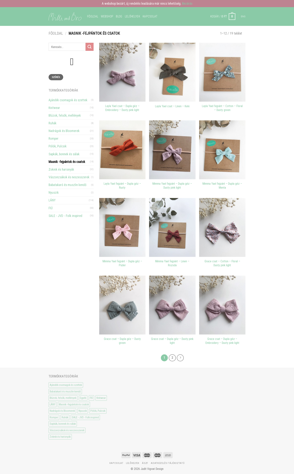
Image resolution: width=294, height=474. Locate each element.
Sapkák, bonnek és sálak (64, 154)
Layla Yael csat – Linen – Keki (172, 106)
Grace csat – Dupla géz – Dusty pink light (172, 341)
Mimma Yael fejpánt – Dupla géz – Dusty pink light (172, 185)
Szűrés (56, 77)
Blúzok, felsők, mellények (65, 115)
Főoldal (92, 16)
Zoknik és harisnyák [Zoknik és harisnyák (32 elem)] (60, 436)
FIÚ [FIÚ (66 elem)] (91, 397)
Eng (243, 16)
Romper (53, 138)
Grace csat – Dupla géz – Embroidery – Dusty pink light (222, 341)
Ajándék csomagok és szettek (68, 100)
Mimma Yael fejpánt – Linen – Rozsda (172, 263)
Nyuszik (54, 192)
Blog (119, 16)
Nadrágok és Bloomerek (64, 131)
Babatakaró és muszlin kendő (67, 185)
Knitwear (54, 108)
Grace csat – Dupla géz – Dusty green (122, 341)
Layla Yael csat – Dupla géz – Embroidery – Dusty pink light (122, 108)
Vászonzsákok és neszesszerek (69, 177)
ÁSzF (145, 463)
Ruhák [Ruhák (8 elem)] (65, 417)
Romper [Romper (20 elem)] (54, 417)
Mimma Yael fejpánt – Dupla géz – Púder (122, 263)
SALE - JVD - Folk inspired (65, 216)
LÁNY (52, 200)
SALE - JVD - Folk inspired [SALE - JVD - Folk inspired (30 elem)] (85, 417)
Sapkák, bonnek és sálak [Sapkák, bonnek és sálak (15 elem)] (63, 423)
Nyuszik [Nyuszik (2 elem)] (83, 410)
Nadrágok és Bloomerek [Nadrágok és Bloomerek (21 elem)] (62, 410)
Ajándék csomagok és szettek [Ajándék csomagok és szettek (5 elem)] (66, 384)
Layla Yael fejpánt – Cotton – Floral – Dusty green (222, 108)
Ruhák (52, 123)
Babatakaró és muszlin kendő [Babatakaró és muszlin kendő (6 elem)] (65, 391)
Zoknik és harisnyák (61, 169)
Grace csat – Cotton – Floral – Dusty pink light (222, 263)
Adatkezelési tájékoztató (167, 463)
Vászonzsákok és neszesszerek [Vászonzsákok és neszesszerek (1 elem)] (67, 430)
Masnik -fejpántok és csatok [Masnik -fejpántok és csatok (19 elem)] (74, 404)
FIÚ (51, 208)
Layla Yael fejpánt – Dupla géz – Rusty (122, 185)
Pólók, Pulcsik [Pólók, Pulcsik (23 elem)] (97, 410)
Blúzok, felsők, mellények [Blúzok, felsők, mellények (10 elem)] (63, 397)
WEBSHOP (107, 16)
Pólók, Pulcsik (58, 146)
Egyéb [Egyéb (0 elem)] (83, 397)
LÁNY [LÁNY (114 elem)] (52, 404)
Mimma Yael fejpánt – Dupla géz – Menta (222, 185)
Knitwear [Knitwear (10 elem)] (101, 397)
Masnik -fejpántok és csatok (67, 162)
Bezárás (187, 3)
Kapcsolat (150, 16)
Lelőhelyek (132, 16)
